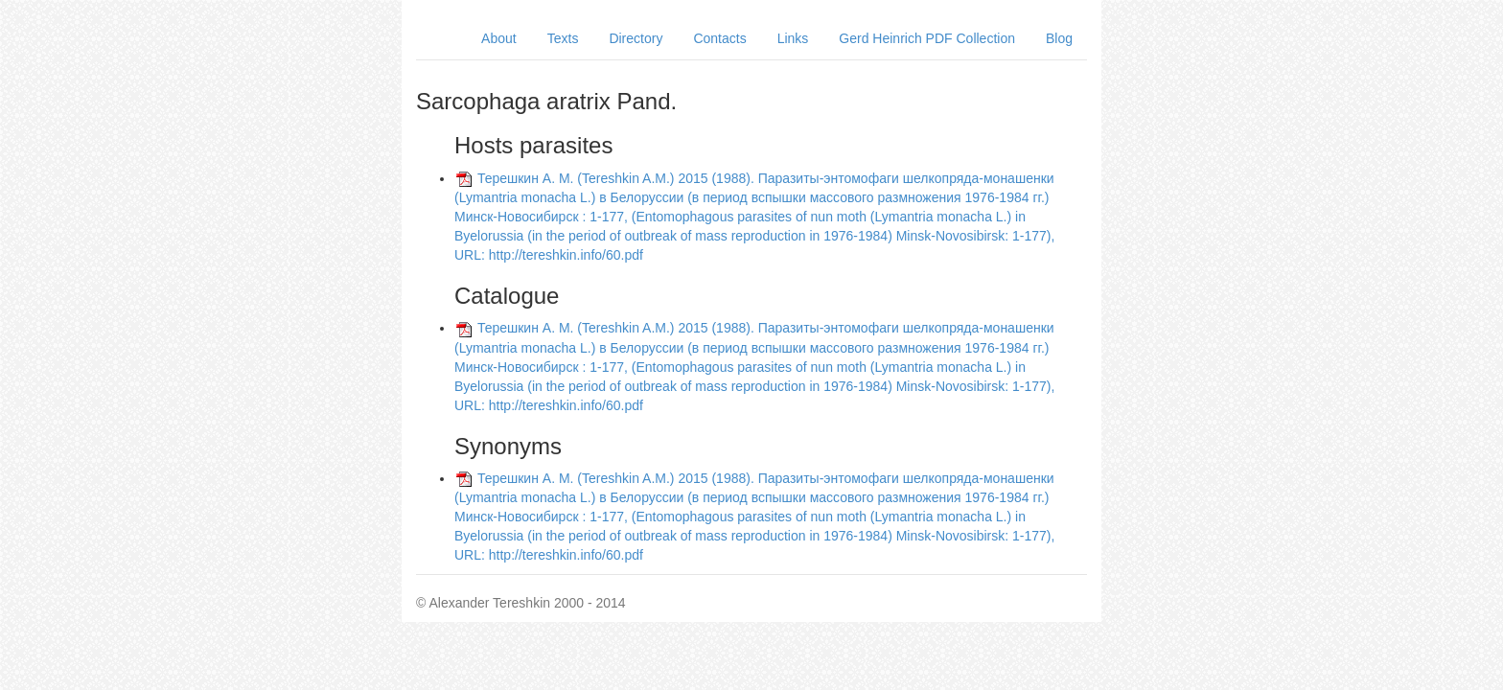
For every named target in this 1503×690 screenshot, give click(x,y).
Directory (635, 38)
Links (793, 38)
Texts (563, 38)
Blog (1059, 38)
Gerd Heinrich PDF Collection (927, 38)
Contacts (719, 38)
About (499, 38)
